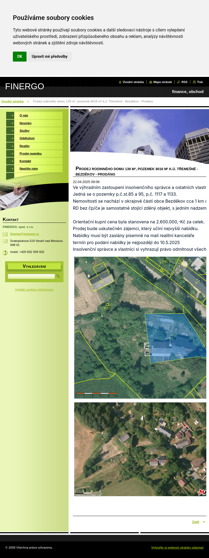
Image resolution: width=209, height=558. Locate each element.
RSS (184, 82)
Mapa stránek (162, 82)
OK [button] (19, 56)
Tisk (200, 82)
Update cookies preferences (34, 289)
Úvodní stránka (133, 82)
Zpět (195, 522)
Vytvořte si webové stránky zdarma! (177, 547)
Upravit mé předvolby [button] (50, 56)
